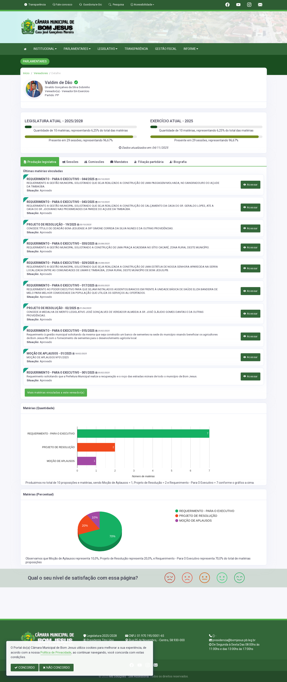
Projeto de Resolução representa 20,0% (126, 558)
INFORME (191, 49)
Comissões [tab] (94, 162)
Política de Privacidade (55, 652)
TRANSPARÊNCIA (136, 48)
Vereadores (40, 73)
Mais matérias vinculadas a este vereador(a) (55, 392)
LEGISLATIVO (107, 49)
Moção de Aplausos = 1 (117, 482)
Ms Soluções (117, 676)
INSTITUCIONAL (45, 49)
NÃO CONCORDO (56, 667)
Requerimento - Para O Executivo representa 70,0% (190, 558)
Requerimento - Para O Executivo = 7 (194, 482)
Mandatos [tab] (119, 162)
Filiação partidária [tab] (149, 162)
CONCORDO (24, 667)
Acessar (250, 184)
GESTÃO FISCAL (166, 48)
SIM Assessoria (138, 676)
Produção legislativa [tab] (39, 162)
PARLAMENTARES (77, 49)
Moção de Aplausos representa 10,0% (74, 558)
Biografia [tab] (178, 162)
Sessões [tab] (70, 162)
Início (26, 73)
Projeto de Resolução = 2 (150, 482)
